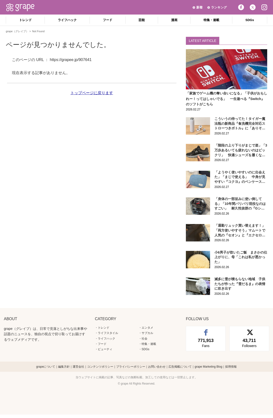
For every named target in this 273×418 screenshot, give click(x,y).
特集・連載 (211, 20)
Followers (249, 343)
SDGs (249, 20)
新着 (199, 7)
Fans (205, 343)
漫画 (174, 20)
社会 (144, 338)
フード (107, 20)
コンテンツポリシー (100, 366)
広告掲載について (180, 366)
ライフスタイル (108, 333)
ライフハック (67, 20)
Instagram (264, 7)
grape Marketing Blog (208, 366)
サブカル (147, 333)
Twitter (253, 7)
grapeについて (45, 366)
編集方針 (64, 366)
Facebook (241, 7)
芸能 (141, 20)
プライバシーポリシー (130, 366)
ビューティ (105, 349)
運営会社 (78, 366)
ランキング (219, 7)
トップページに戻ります (91, 93)
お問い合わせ (157, 366)
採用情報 (231, 366)
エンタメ (147, 327)
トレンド (25, 20)
